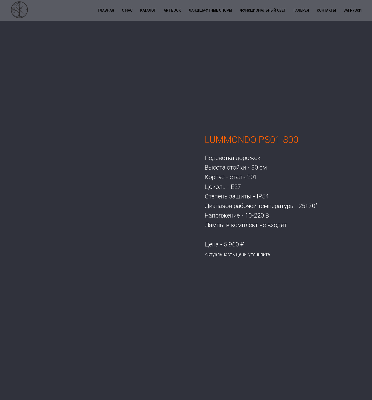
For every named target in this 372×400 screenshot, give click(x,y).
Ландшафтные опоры (210, 10)
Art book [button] (172, 10)
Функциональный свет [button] (263, 10)
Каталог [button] (148, 10)
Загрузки (353, 10)
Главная (106, 10)
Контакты (326, 10)
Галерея (301, 10)
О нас (127, 10)
